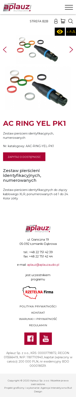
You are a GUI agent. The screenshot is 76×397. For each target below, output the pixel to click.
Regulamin (38, 325)
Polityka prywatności (38, 306)
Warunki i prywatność (38, 319)
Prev (4, 50)
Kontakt (38, 312)
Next (71, 50)
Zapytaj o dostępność (24, 156)
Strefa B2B (39, 21)
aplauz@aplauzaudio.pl (43, 265)
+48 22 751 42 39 (41, 252)
